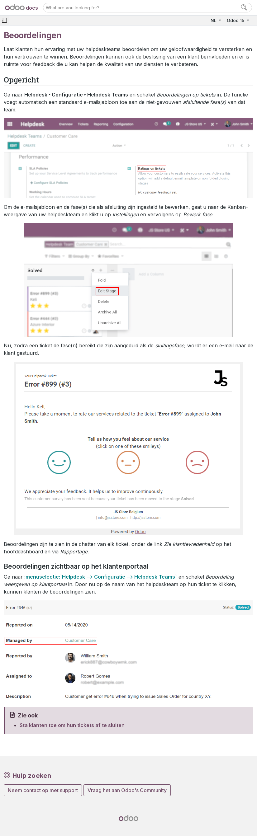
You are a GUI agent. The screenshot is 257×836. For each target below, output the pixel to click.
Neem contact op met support (43, 790)
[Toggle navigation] (4, 20)
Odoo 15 (236, 20)
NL (214, 20)
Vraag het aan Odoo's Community (127, 790)
